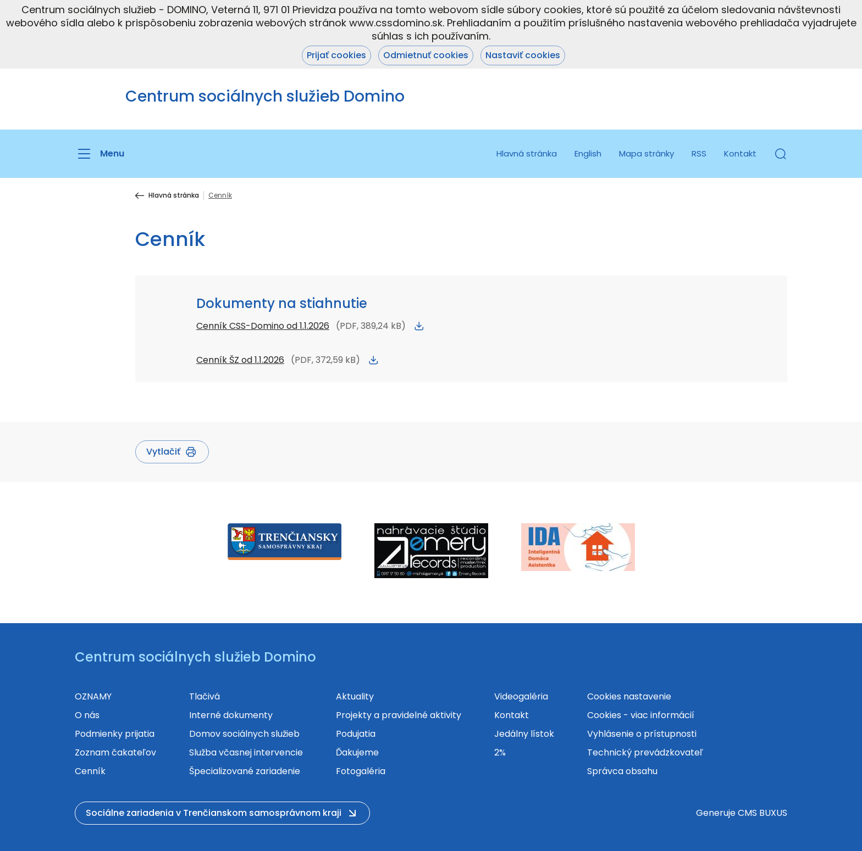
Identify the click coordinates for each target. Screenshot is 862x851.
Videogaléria (521, 696)
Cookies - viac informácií (640, 715)
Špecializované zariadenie (244, 771)
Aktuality (355, 696)
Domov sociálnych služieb (244, 733)
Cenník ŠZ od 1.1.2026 (240, 360)
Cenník (90, 771)
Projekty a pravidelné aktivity (398, 715)
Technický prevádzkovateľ (645, 752)
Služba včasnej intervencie (246, 752)
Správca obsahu (622, 771)
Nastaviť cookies (522, 55)
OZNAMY (93, 696)
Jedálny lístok (524, 733)
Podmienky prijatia (114, 733)
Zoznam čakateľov (115, 752)
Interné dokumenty (231, 715)
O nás (87, 715)
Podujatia (355, 733)
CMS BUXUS (762, 813)
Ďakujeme (357, 752)
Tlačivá (204, 696)
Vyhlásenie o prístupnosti (642, 733)
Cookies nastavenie (629, 696)
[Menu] (99, 154)
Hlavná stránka (526, 153)
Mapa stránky (646, 153)
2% (500, 752)
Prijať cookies (336, 55)
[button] (780, 153)
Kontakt (740, 153)
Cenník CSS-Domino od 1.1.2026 (262, 326)
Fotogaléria (360, 771)
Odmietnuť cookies (425, 55)
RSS (699, 153)
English (587, 153)
